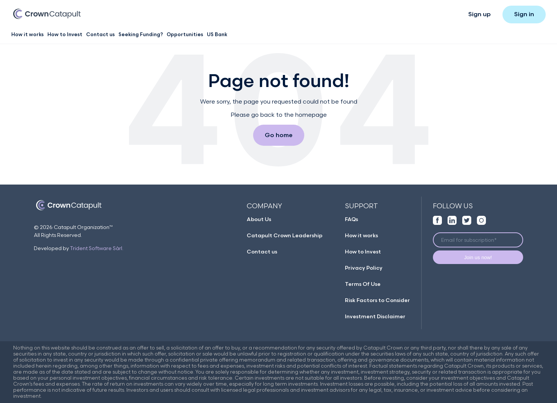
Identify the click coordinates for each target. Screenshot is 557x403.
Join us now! (478, 257)
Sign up (479, 14)
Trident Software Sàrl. (96, 248)
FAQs (351, 219)
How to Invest (64, 35)
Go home (279, 135)
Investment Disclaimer (375, 316)
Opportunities (185, 35)
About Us (259, 219)
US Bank (217, 35)
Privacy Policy (363, 268)
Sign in (524, 14)
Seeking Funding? (140, 35)
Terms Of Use (363, 284)
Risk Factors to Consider (377, 300)
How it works (27, 35)
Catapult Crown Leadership (284, 235)
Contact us (100, 35)
